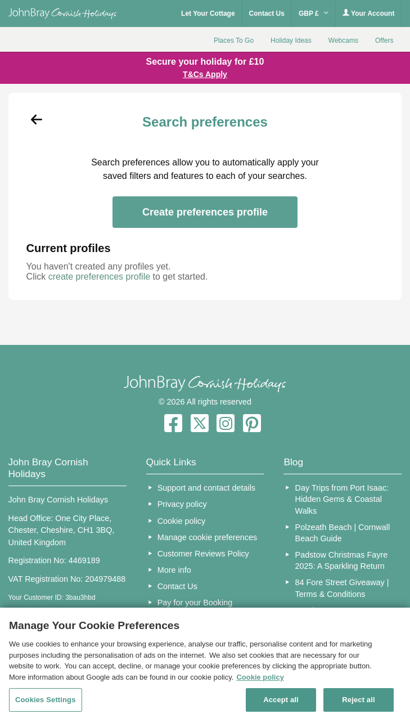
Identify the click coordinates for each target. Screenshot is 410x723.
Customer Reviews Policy (203, 553)
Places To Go (234, 40)
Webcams (343, 40)
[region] (205, 665)
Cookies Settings (45, 699)
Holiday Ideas (291, 40)
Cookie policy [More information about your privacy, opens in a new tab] (260, 677)
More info (174, 569)
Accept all (281, 699)
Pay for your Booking (195, 602)
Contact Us (267, 13)
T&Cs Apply (205, 74)
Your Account (368, 13)
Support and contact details (206, 487)
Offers (384, 40)
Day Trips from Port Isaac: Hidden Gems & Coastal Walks (342, 499)
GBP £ (313, 13)
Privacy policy (182, 504)
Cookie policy (181, 521)
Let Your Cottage (208, 13)
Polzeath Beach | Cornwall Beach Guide (342, 533)
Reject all (358, 699)
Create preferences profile (205, 212)
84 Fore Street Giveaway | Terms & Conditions (342, 588)
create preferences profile (99, 276)
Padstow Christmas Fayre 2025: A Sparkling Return (341, 560)
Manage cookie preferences (207, 537)
